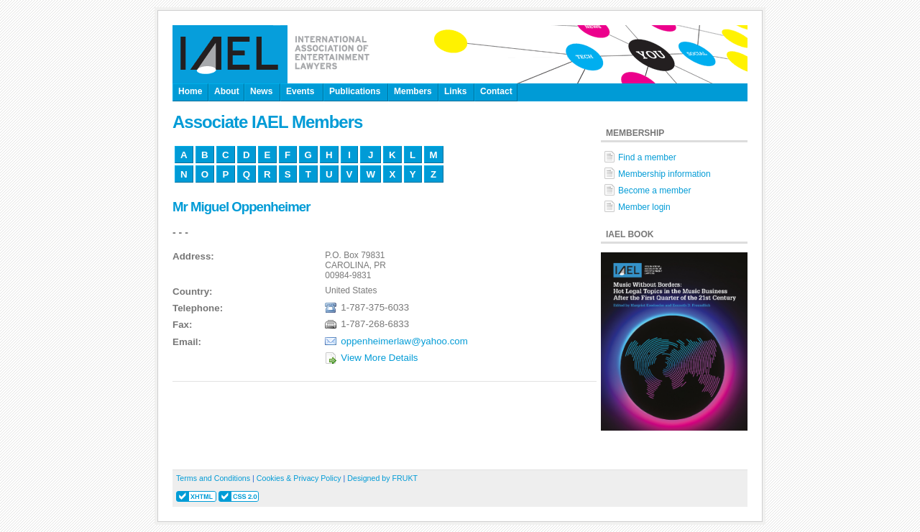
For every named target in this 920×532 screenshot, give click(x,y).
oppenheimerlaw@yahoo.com (404, 341)
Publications (354, 91)
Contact (496, 91)
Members (413, 91)
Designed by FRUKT (382, 478)
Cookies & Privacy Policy (299, 478)
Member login (644, 207)
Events (300, 91)
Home (190, 91)
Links (455, 91)
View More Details (379, 357)
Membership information (664, 174)
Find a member (647, 157)
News (261, 91)
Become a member (654, 190)
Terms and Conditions (213, 478)
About (226, 91)
